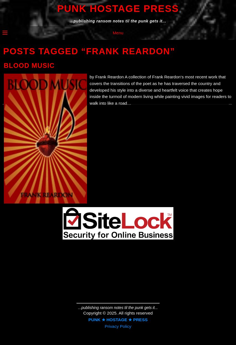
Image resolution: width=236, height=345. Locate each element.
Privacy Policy (118, 326)
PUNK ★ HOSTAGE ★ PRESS (118, 319)
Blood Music (29, 65)
